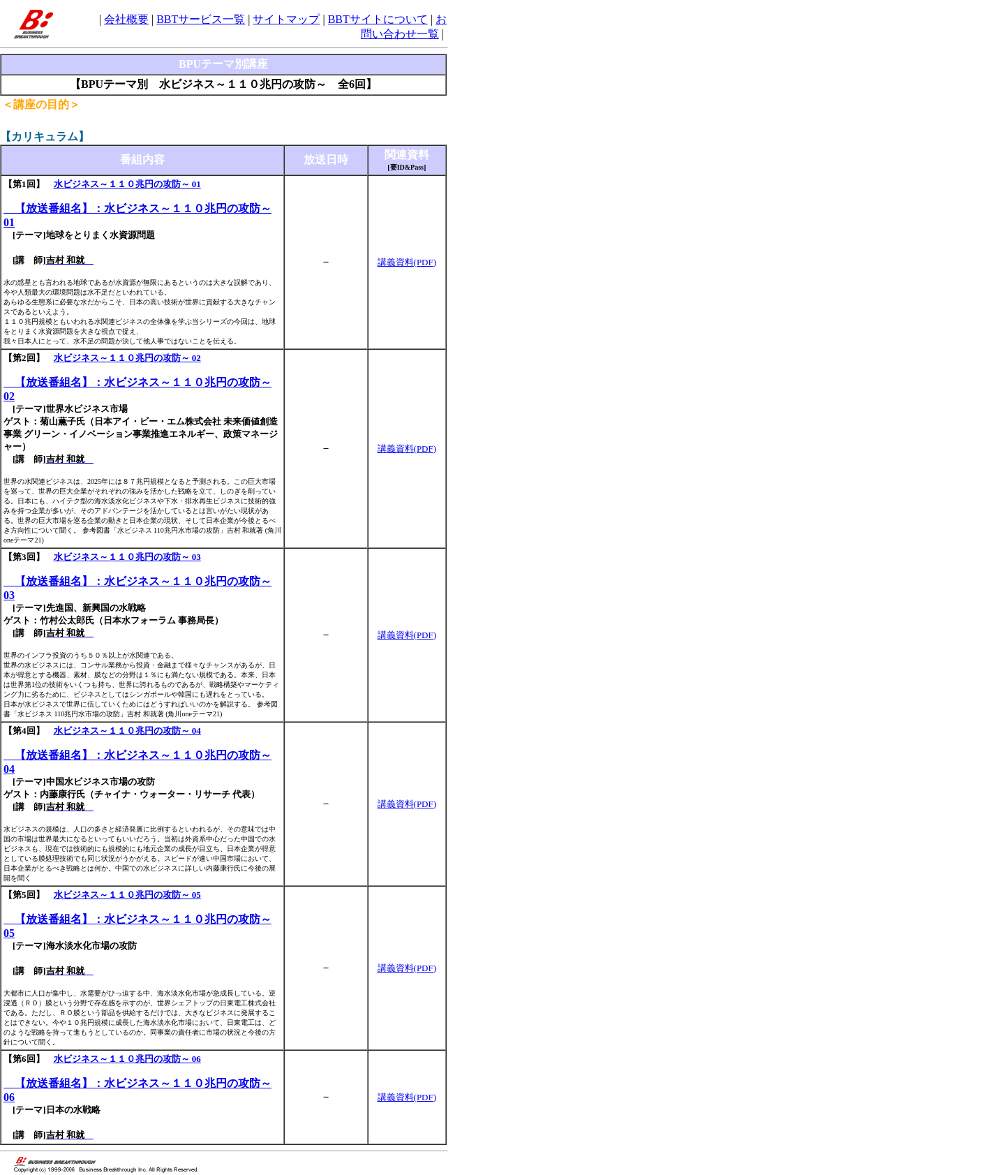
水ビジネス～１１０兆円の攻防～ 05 (127, 894)
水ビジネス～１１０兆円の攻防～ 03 (127, 557)
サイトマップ (286, 19)
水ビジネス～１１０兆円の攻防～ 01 (127, 184)
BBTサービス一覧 (200, 19)
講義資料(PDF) (407, 262)
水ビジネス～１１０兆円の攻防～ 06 (127, 1059)
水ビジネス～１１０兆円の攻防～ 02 (127, 358)
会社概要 (126, 19)
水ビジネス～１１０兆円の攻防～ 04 (127, 730)
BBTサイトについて (378, 19)
